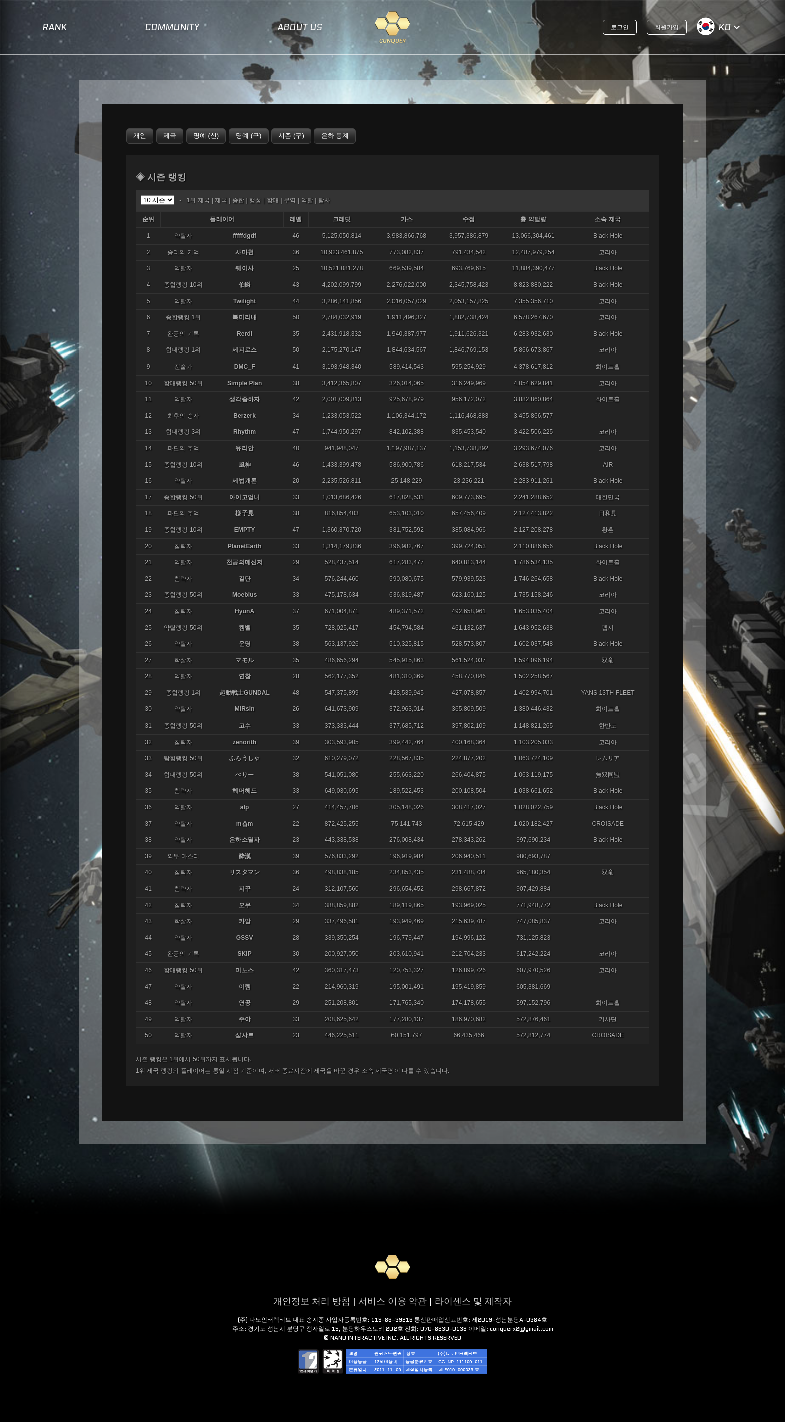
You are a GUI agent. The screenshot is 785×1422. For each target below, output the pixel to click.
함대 (273, 200)
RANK (54, 27)
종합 (238, 200)
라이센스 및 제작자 (473, 1301)
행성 (255, 200)
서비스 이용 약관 (392, 1301)
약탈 (307, 200)
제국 (221, 200)
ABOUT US (299, 27)
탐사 (324, 200)
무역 (290, 200)
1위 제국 (198, 200)
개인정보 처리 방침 (311, 1301)
